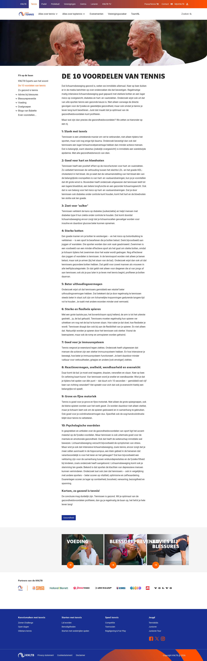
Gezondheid (68, 518)
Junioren (153, 627)
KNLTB (23, 4)
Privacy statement (46, 655)
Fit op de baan (25, 75)
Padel (43, 4)
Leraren (94, 4)
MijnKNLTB (179, 4)
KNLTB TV (106, 4)
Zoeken (185, 14)
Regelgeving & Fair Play (115, 631)
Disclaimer (80, 655)
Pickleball (55, 4)
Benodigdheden (69, 627)
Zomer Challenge (25, 623)
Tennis (34, 4)
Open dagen (23, 627)
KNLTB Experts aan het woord (33, 81)
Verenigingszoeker (117, 14)
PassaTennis (151, 4)
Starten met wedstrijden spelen (75, 631)
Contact (165, 4)
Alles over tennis (46, 14)
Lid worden (67, 623)
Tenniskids (153, 623)
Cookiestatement (64, 655)
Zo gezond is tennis (28, 90)
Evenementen (96, 14)
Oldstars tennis (25, 631)
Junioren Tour (155, 631)
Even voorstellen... (27, 115)
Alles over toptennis (72, 14)
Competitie (110, 623)
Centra (83, 4)
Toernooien (110, 627)
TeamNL (135, 14)
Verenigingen (70, 4)
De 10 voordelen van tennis (32, 85)
